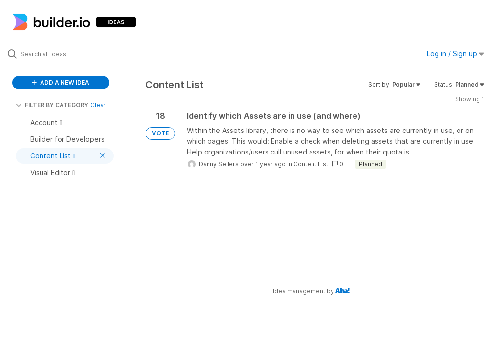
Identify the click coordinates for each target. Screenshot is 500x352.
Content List (310, 164)
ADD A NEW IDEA (60, 82)
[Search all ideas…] (66, 54)
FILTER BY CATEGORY (52, 105)
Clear (98, 105)
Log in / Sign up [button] (455, 53)
